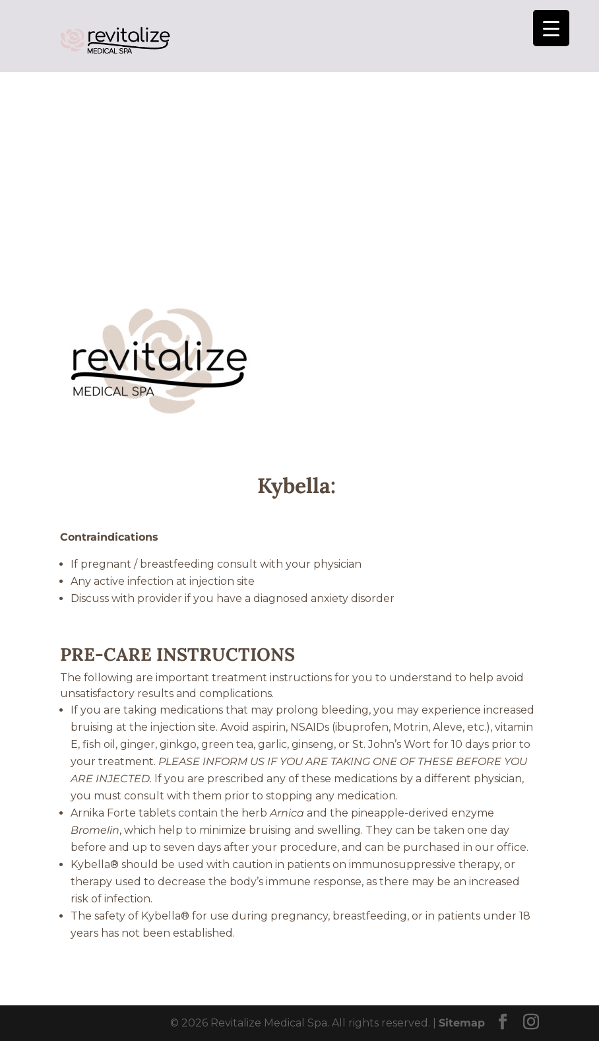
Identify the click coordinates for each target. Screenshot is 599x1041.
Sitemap (462, 1023)
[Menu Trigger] (551, 28)
